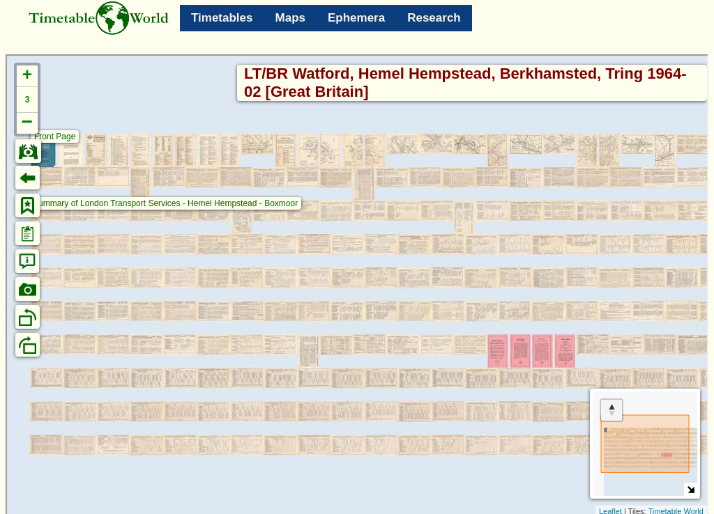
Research (434, 17)
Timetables (222, 17)
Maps (290, 17)
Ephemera (356, 17)
